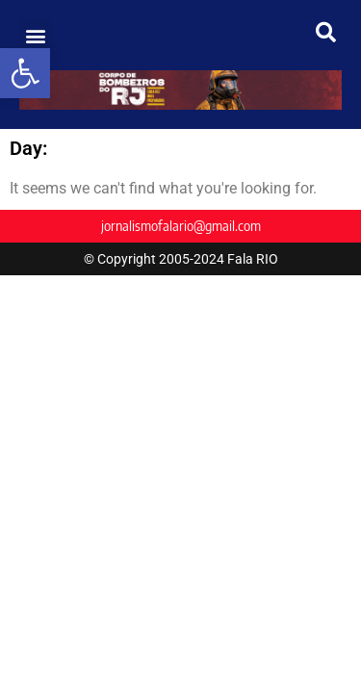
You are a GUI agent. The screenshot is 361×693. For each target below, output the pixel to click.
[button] (25, 73)
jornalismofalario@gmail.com (181, 226)
